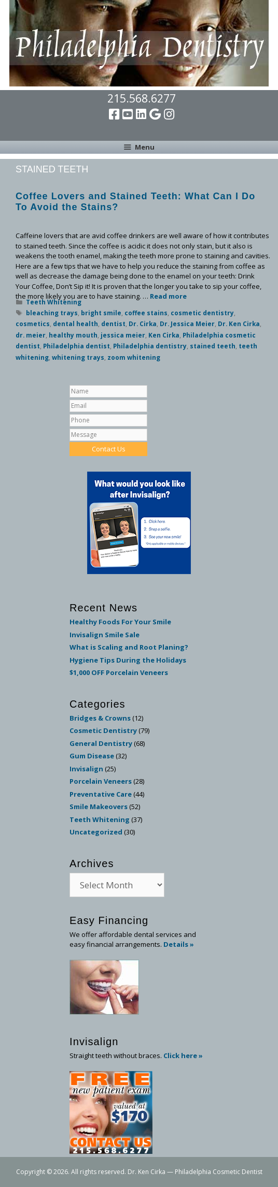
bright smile (101, 313)
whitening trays (78, 357)
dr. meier (31, 335)
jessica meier (123, 335)
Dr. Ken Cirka (239, 323)
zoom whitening (133, 357)
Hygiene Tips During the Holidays (128, 660)
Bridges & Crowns (100, 718)
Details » (178, 944)
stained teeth (212, 346)
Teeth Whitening (53, 302)
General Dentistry (101, 743)
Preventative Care (101, 794)
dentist (113, 323)
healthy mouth (73, 335)
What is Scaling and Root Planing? (129, 647)
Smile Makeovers (99, 806)
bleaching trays (52, 313)
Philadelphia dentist (76, 346)
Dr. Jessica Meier (187, 323)
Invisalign (86, 768)
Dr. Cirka (143, 323)
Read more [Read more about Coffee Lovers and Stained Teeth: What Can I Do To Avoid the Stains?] (168, 296)
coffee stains (146, 313)
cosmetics (33, 323)
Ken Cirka (163, 335)
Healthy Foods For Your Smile (120, 621)
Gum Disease (92, 755)
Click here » (183, 1055)
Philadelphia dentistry (150, 346)
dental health (75, 323)
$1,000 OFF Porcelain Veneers (119, 672)
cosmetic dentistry (202, 313)
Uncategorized (96, 832)
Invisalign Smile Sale (105, 634)
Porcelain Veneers (101, 781)
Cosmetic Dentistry (103, 730)
